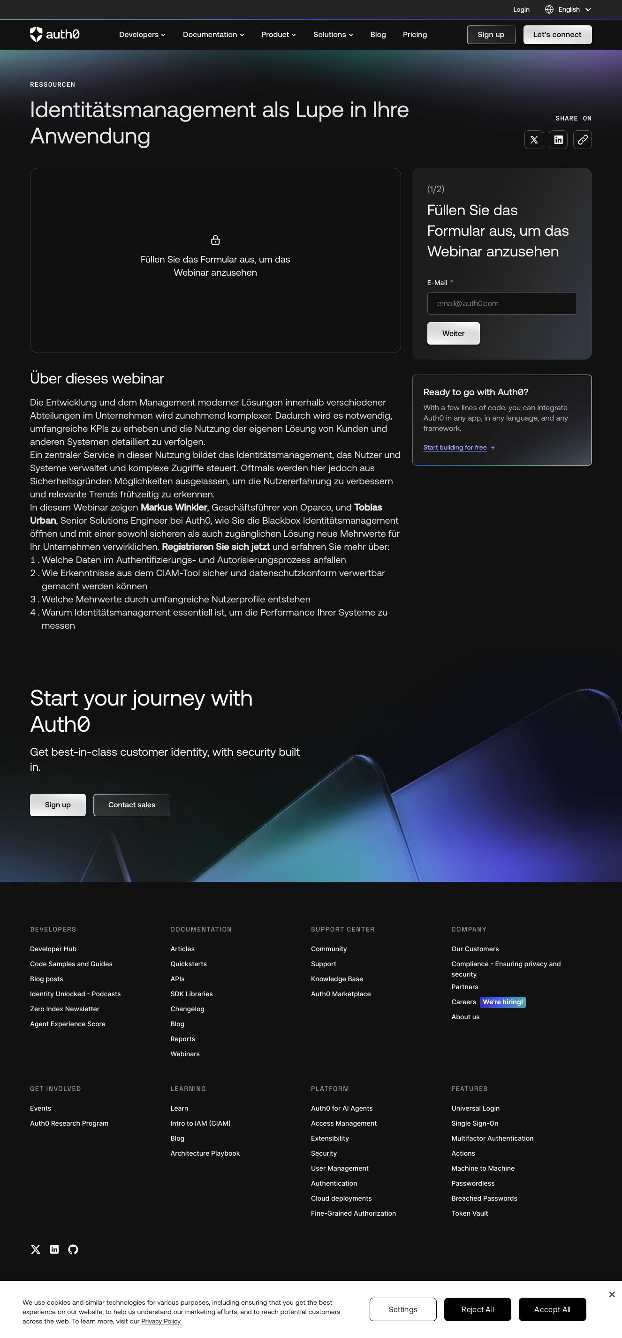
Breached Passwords (484, 1199)
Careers (489, 1002)
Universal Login (476, 1108)
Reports (183, 1039)
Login (522, 9)
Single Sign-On (475, 1124)
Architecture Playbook (205, 1154)
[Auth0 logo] (55, 35)
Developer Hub (53, 949)
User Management (340, 1169)
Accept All (552, 1309)
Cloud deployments (341, 1199)
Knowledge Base (337, 979)
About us (466, 1017)
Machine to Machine (483, 1169)
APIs (178, 979)
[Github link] (73, 1249)
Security (324, 1154)
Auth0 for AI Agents (342, 1108)
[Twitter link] (35, 1249)
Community (329, 949)
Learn (180, 1108)
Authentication (334, 1184)
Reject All (478, 1309)
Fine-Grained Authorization (353, 1214)
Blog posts (46, 979)
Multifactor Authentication (493, 1139)
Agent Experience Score (68, 1024)
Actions (464, 1154)
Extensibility (330, 1139)
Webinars (185, 1054)
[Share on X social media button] (533, 139)
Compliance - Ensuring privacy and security (506, 969)
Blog (178, 1024)
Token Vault (470, 1214)
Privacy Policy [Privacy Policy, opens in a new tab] (161, 1321)
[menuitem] (142, 35)
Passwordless (473, 1184)
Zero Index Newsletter (64, 1009)
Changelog (188, 1009)
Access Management (344, 1124)
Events (40, 1108)
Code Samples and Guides (71, 964)
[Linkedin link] (54, 1249)
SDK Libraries (192, 994)
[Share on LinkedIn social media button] (558, 139)
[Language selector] (568, 9)
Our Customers (475, 949)
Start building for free (455, 447)
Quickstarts (189, 964)
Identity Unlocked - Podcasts (75, 994)
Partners (465, 987)
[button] (491, 34)
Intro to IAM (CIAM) (201, 1124)
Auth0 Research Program (69, 1124)
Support (323, 964)
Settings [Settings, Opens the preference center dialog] (403, 1309)
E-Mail (438, 283)
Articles (183, 949)
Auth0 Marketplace (341, 994)
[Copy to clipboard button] (582, 139)
